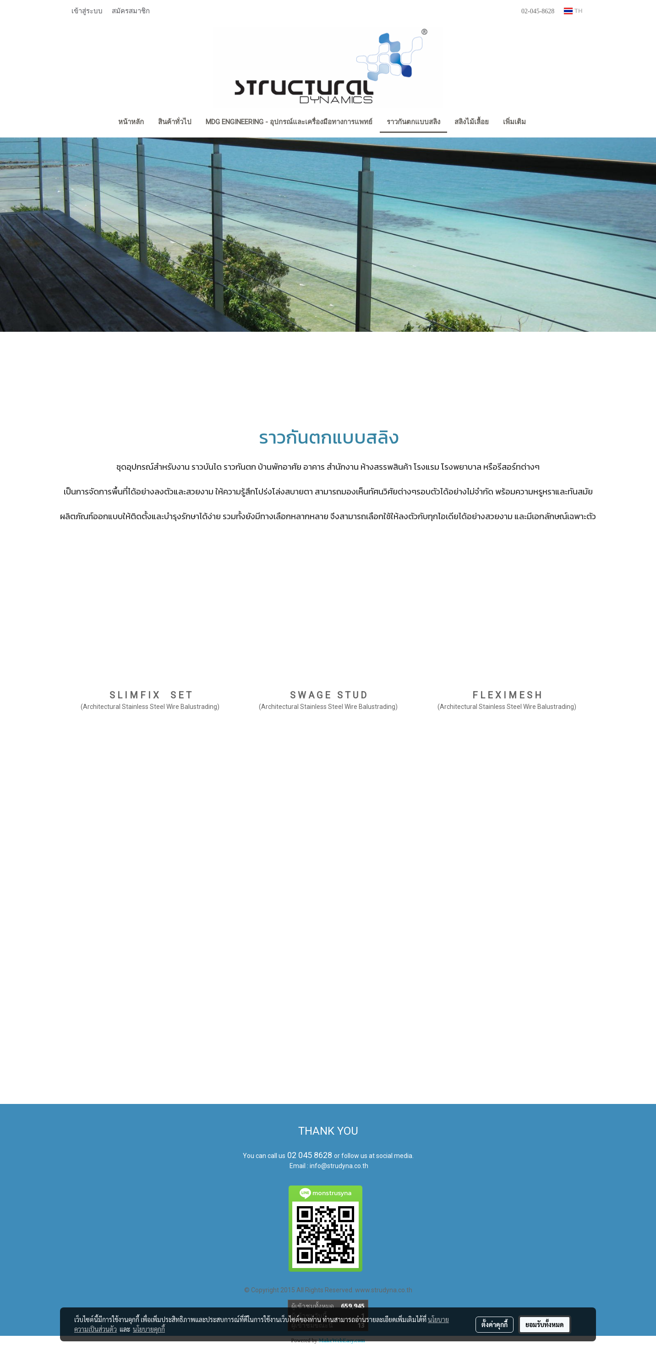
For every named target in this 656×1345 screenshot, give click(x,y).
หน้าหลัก (131, 122)
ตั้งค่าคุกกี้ (494, 1324)
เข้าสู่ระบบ (87, 10)
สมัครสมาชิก (131, 10)
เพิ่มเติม (514, 122)
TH (573, 11)
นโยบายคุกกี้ (149, 1329)
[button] (541, 122)
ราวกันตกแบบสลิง (413, 122)
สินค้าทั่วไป (174, 122)
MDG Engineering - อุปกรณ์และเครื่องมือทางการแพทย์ (289, 122)
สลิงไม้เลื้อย (471, 122)
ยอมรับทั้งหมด (544, 1324)
